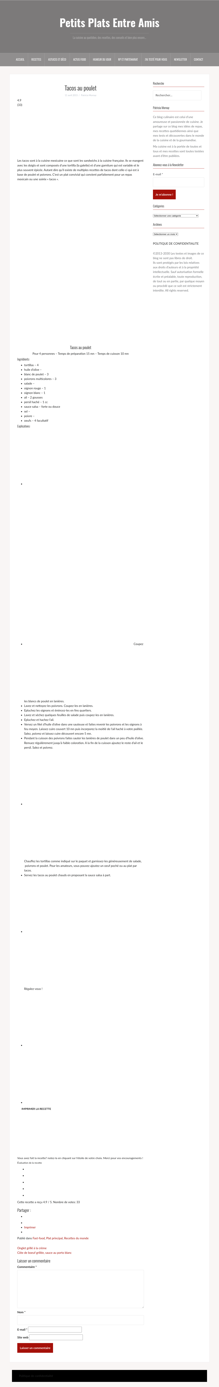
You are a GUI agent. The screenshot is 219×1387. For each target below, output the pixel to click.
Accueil (20, 59)
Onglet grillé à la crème (32, 1248)
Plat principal (54, 1238)
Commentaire (27, 1267)
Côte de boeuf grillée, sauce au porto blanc (44, 1252)
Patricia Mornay (88, 95)
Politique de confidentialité (36, 1376)
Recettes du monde (76, 1238)
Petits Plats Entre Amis (109, 22)
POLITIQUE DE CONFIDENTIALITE (176, 243)
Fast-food (39, 1238)
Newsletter (180, 59)
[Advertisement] (80, 133)
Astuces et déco (57, 59)
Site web (22, 1337)
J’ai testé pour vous (156, 59)
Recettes (36, 59)
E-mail (22, 1329)
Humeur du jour (102, 59)
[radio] (84, 1168)
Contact (198, 59)
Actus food (79, 59)
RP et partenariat (128, 59)
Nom (21, 1312)
